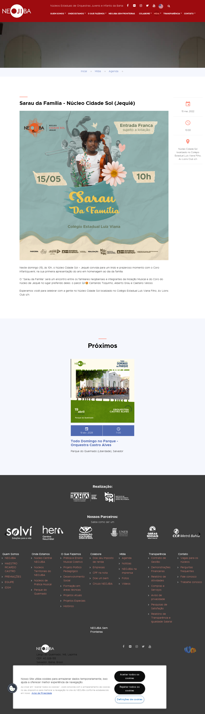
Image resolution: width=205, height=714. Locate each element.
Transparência (171, 13)
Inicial (84, 71)
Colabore (144, 13)
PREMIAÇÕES (13, 576)
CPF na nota (100, 572)
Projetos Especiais (74, 600)
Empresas (99, 567)
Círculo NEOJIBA (103, 583)
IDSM (8, 587)
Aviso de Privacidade (42, 693)
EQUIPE (9, 582)
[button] (12, 688)
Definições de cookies (129, 699)
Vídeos (126, 583)
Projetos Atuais (72, 595)
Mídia (156, 13)
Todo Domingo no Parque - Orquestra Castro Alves (94, 443)
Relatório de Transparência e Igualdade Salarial (161, 617)
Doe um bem (101, 578)
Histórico (68, 606)
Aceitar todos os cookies (129, 676)
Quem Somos (57, 13)
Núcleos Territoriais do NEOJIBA (42, 571)
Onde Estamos (76, 13)
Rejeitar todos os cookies (129, 688)
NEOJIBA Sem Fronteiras (122, 13)
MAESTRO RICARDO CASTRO (11, 567)
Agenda (113, 71)
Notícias (126, 563)
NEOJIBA (10, 558)
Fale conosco (188, 576)
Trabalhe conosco (191, 582)
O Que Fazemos (96, 13)
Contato (189, 13)
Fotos (125, 578)
